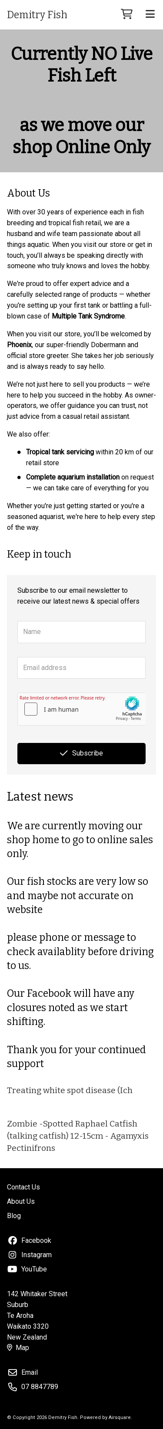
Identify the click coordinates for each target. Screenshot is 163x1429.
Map (18, 1348)
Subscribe (81, 753)
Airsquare (120, 1417)
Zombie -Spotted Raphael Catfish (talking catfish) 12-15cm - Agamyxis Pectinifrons (78, 1136)
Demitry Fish (37, 15)
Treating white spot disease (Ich (70, 1090)
